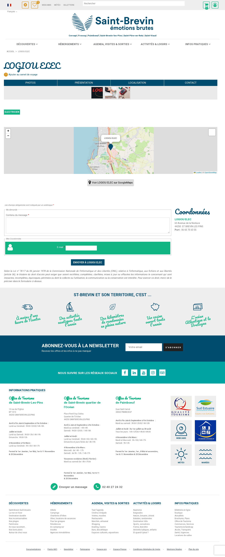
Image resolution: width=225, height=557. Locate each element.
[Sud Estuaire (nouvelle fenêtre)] (205, 406)
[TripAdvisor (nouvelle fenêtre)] (162, 372)
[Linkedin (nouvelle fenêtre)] (134, 372)
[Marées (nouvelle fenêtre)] (205, 455)
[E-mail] (81, 248)
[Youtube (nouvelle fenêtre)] (143, 372)
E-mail (61, 247)
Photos (30, 83)
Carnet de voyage (37, 3)
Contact (191, 83)
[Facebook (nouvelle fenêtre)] (125, 372)
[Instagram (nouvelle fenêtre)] (153, 372)
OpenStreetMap (210, 172)
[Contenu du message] (88, 225)
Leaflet (197, 172)
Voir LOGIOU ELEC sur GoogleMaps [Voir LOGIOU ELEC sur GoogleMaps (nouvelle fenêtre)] (112, 183)
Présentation (84, 83)
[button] (206, 5)
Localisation (137, 83)
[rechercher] (134, 3)
